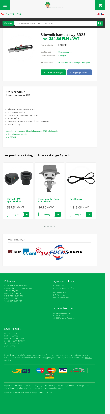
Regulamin (8, 385)
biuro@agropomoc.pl (18, 338)
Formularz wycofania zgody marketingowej (46, 388)
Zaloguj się (38, 385)
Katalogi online (83, 385)
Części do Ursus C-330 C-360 (15, 286)
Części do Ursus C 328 (13, 301)
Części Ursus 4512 (11, 298)
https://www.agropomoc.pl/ (55, 4)
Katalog (8, 23)
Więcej (15, 214)
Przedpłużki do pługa (12, 293)
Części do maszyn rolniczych (15, 388)
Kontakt (27, 385)
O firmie (18, 385)
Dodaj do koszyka (53, 72)
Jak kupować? (50, 385)
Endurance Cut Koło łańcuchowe (48, 200)
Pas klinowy (76, 199)
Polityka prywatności (66, 385)
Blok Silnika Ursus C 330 (13, 296)
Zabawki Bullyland (11, 291)
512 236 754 (13, 14)
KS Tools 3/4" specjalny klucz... (15, 200)
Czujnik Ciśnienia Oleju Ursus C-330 (18, 288)
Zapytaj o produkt (79, 72)
